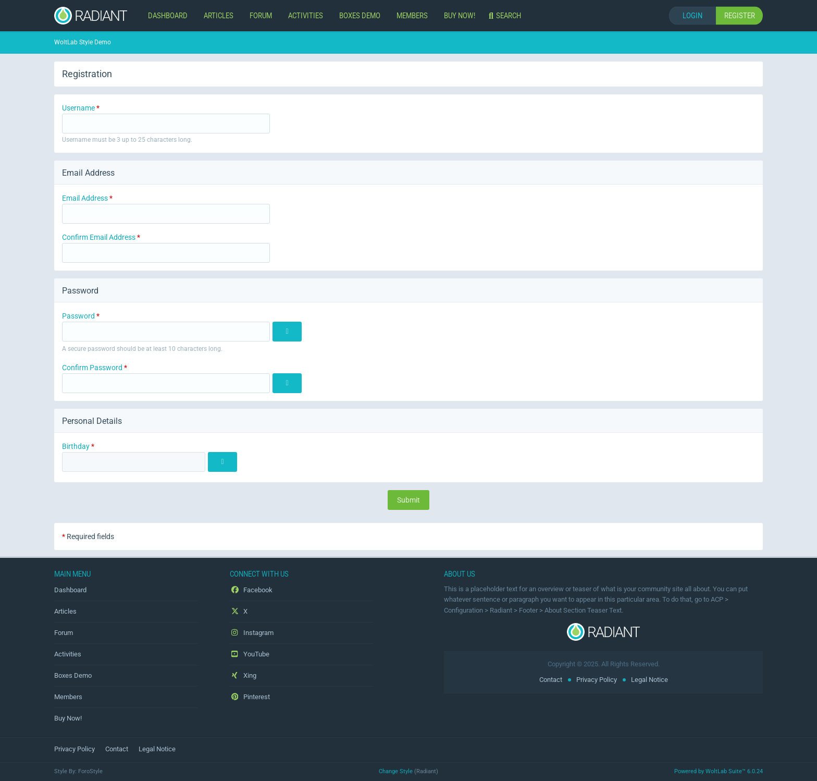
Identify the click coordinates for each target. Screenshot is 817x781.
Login (692, 15)
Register (739, 15)
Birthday (76, 446)
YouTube (249, 654)
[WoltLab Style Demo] (90, 16)
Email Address (85, 198)
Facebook (251, 590)
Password (78, 316)
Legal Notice (649, 680)
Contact (550, 680)
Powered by (718, 771)
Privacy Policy (596, 680)
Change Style (396, 771)
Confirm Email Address (98, 237)
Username (78, 108)
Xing (243, 675)
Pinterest (250, 697)
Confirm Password (92, 367)
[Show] (287, 331)
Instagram (252, 633)
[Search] (506, 15)
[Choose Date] (222, 462)
